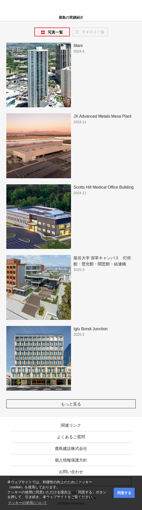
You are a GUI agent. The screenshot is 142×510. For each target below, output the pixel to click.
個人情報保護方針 (71, 460)
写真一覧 (55, 32)
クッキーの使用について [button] (27, 503)
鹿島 (71, 5)
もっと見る (71, 404)
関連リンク (71, 425)
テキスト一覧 (93, 32)
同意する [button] (124, 493)
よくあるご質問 (71, 437)
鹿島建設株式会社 (71, 448)
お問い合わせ (71, 472)
